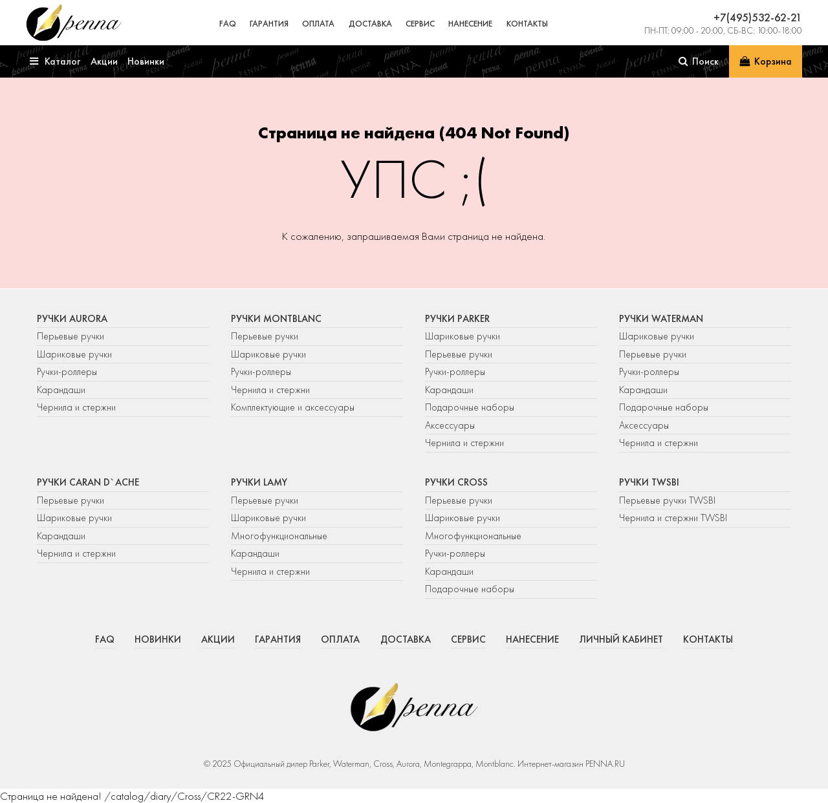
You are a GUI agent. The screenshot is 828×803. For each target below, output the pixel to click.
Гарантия (269, 23)
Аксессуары (450, 425)
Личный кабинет (621, 639)
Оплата (318, 23)
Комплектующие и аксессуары (292, 407)
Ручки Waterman (661, 318)
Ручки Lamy (259, 482)
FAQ (227, 23)
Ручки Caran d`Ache (88, 482)
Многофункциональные (280, 536)
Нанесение (470, 23)
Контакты (527, 23)
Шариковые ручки (74, 354)
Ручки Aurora (72, 318)
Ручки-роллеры (67, 371)
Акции (218, 639)
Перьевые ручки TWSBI (667, 500)
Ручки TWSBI (649, 482)
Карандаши (61, 389)
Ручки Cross (456, 482)
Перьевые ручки (70, 336)
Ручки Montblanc (276, 318)
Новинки (158, 639)
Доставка (370, 23)
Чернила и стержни (76, 407)
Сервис (420, 23)
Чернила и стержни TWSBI (673, 517)
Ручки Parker (457, 318)
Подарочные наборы (469, 407)
